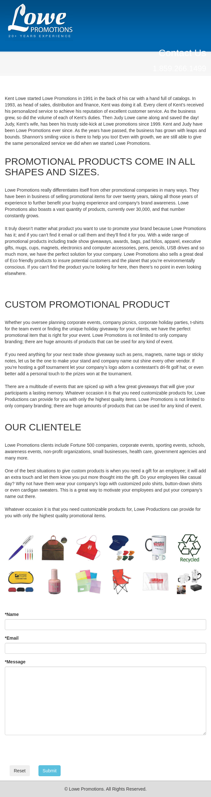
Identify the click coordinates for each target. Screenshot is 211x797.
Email (12, 638)
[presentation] (53, 752)
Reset (20, 770)
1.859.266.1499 (179, 68)
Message (15, 661)
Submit (50, 770)
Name (12, 614)
